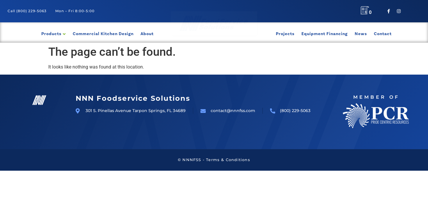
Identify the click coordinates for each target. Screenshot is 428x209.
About (147, 34)
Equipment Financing (324, 34)
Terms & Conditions (228, 159)
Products (51, 34)
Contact (383, 34)
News (361, 34)
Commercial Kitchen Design (103, 34)
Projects (285, 34)
